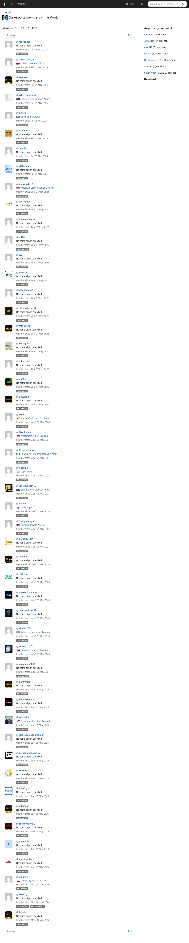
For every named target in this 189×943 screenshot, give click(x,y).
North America (151, 60)
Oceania (148, 66)
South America (151, 73)
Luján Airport (27, 471)
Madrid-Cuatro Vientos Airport (35, 418)
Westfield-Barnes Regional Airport (37, 187)
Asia (146, 47)
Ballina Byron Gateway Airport (35, 99)
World (8, 12)
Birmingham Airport (30, 116)
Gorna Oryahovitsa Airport (34, 880)
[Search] (183, 4)
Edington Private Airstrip (32, 525)
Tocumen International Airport (35, 721)
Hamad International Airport (34, 650)
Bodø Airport (27, 507)
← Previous (10, 931)
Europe (147, 53)
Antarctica (149, 41)
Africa (147, 34)
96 (22, 249)
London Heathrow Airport (33, 63)
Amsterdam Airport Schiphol (34, 436)
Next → (131, 931)
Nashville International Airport (35, 632)
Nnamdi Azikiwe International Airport (38, 454)
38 (22, 676)
